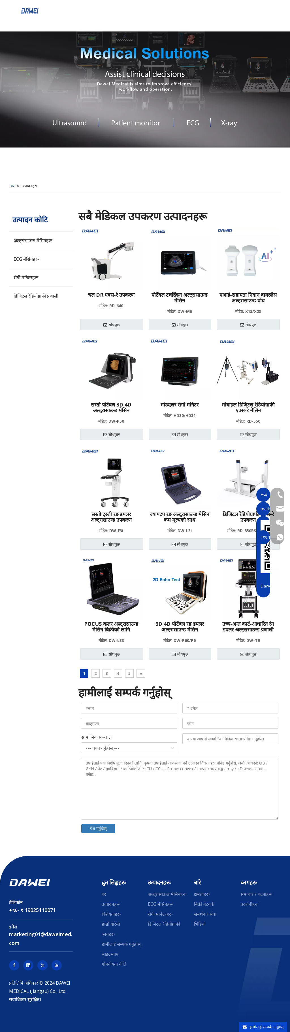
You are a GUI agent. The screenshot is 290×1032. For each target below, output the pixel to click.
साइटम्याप (110, 954)
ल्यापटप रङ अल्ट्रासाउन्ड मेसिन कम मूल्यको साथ (179, 517)
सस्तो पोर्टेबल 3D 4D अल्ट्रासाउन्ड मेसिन (111, 407)
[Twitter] (42, 965)
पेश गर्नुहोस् (98, 828)
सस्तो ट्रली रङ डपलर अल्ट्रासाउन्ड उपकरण (111, 517)
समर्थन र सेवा (205, 914)
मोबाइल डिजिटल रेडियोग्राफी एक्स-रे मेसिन (248, 407)
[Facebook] (14, 965)
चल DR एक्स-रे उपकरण (111, 295)
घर (104, 894)
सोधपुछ (111, 324)
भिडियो (200, 924)
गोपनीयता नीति (114, 964)
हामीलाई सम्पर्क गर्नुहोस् (121, 944)
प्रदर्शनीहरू (249, 904)
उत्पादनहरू (111, 904)
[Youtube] (57, 965)
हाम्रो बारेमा (111, 924)
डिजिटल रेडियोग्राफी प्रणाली (36, 296)
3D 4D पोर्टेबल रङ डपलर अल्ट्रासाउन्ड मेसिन (179, 626)
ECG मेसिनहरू (26, 259)
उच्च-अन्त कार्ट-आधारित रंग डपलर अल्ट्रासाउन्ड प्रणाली (248, 626)
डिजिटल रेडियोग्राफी (164, 924)
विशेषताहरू (111, 914)
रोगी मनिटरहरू (26, 277)
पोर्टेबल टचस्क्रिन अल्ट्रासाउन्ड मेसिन (180, 297)
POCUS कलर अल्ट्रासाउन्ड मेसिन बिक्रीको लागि (111, 626)
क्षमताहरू (202, 894)
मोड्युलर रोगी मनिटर (180, 404)
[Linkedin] (28, 965)
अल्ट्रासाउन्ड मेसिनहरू (33, 240)
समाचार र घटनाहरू (256, 894)
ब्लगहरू (108, 934)
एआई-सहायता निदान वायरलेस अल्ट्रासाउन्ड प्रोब (248, 297)
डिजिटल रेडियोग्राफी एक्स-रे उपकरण (248, 517)
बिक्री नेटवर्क (204, 904)
